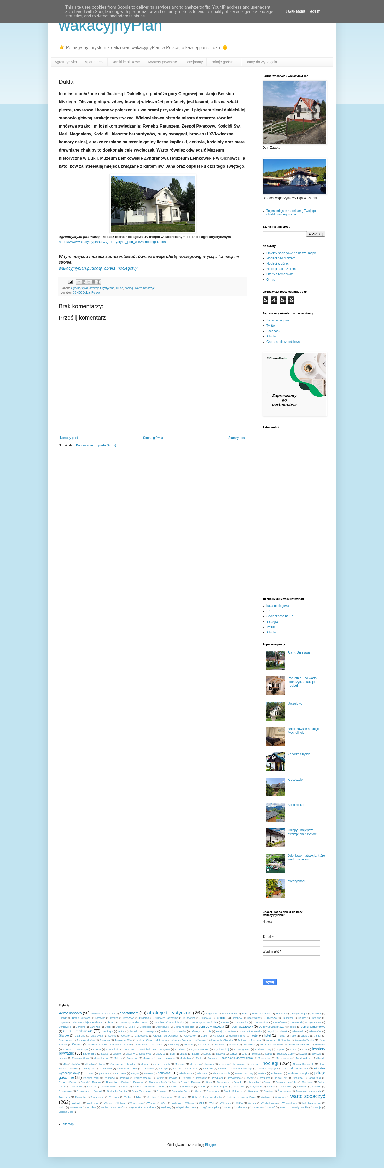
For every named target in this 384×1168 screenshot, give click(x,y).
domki (293, 1026)
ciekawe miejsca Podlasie (87, 1022)
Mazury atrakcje (166, 1058)
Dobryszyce (162, 1026)
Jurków (242, 1040)
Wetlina (121, 1102)
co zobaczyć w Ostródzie (203, 1022)
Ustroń (231, 1096)
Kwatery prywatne (162, 62)
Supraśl (271, 1086)
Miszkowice (116, 1064)
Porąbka (125, 1077)
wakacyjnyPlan (110, 25)
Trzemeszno (97, 1096)
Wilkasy (189, 1102)
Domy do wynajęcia (261, 62)
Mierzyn (212, 1058)
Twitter (271, 325)
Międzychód (296, 881)
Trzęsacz (114, 1096)
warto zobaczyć (144, 288)
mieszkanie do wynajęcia (237, 1057)
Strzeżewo (239, 1086)
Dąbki (108, 1026)
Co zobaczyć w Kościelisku (169, 1022)
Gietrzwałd (298, 1031)
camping (221, 1017)
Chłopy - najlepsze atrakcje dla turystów (302, 832)
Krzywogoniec (242, 1049)
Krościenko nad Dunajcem (155, 1049)
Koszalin (233, 1044)
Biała (244, 1013)
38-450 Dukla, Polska (86, 292)
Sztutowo (162, 1090)
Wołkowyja (76, 1107)
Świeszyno (213, 1090)
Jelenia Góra (144, 1040)
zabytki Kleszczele (186, 1107)
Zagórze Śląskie (299, 754)
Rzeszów (196, 1082)
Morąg (144, 1064)
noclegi (129, 288)
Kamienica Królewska (278, 1040)
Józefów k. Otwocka (222, 1040)
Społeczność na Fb (279, 616)
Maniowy (148, 1058)
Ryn (173, 1082)
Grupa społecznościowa (283, 342)
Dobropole (145, 1026)
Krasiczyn (82, 1049)
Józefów (201, 1040)
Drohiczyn (107, 1031)
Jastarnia (105, 1040)
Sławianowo (108, 1086)
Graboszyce (141, 1035)
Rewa (72, 1082)
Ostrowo (208, 1068)
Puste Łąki (281, 1077)
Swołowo (302, 1086)
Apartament (94, 62)
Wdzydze (77, 1102)
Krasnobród (112, 1049)
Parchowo (120, 1073)
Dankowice (65, 1026)
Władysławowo (269, 1102)
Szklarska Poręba (117, 1090)
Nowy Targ (90, 1068)
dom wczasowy (242, 1026)
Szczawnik (83, 1090)
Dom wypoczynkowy (271, 1026)
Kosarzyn (218, 1044)
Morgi (156, 1064)
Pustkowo (297, 1077)
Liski (172, 1053)
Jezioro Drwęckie (182, 1040)
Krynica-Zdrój (221, 1049)
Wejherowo (93, 1102)
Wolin (62, 1107)
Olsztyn (163, 1068)
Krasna (97, 1049)
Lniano (183, 1053)
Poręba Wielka (142, 1077)
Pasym (135, 1073)
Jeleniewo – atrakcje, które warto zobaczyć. (306, 857)
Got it (315, 12)
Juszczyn (256, 1040)
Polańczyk (109, 1077)
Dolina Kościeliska (183, 1026)
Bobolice (317, 1013)
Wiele (164, 1102)
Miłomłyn (90, 1064)
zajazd (227, 1107)
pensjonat (164, 1073)
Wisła (212, 1102)
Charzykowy (253, 1017)
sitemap (68, 1124)
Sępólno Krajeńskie (287, 1082)
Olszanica (148, 1068)
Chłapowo (287, 1017)
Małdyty (118, 1058)
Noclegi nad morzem (280, 258)
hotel (267, 1035)
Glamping (79, 1035)
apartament (128, 1013)
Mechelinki (185, 1058)
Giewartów (315, 1031)
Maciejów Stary (80, 1058)
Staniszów (187, 1086)
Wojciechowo (289, 1102)
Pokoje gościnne (224, 62)
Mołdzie (131, 1064)
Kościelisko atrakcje (271, 1044)
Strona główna (153, 438)
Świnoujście (284, 1090)
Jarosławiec (65, 1040)
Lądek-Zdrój (89, 1053)
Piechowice (185, 1073)
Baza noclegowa (277, 320)
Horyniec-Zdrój (237, 1035)
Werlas (108, 1102)
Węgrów (151, 1102)
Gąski (270, 1031)
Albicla (271, 336)
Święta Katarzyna (233, 1090)
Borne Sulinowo (299, 653)
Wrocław (91, 1107)
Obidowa (107, 1068)
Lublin (195, 1053)
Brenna (114, 1017)
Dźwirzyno (196, 1031)
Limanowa (145, 1053)
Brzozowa (128, 1017)
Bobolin (63, 1017)
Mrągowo (180, 1064)
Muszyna (224, 1064)
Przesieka (201, 1077)
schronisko (253, 1082)
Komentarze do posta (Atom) (96, 445)
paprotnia (104, 1073)
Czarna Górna (260, 1022)
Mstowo (209, 1064)
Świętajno (253, 1090)
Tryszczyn (64, 1096)
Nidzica (253, 1064)
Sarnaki (238, 1082)
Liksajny (130, 1053)
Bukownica (189, 1017)
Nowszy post (69, 438)
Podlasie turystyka (298, 1073)
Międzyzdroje (303, 1058)
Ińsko (293, 1035)
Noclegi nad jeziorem (281, 269)
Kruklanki (180, 1049)
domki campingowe (313, 1026)
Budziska (144, 1017)
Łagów (233, 1053)
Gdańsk (283, 1031)
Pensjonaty (194, 62)
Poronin (159, 1077)
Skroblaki (92, 1086)
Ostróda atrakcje (242, 1068)
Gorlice (112, 1035)
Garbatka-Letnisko (252, 1031)
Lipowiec (160, 1053)
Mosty (167, 1064)
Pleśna (262, 1073)
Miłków (76, 1064)
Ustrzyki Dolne (248, 1096)
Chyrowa (64, 1022)
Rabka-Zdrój (314, 1077)
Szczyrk (98, 1090)
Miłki (65, 1064)
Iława (281, 1035)
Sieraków (76, 1086)
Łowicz (303, 1053)
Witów (239, 1102)
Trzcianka (80, 1096)
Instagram (273, 622)
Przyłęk (249, 1077)
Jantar (317, 1035)
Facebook (273, 331)
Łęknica (256, 1053)
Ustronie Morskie (212, 1096)
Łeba (244, 1053)
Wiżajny (252, 1102)
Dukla (119, 288)
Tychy (127, 1096)
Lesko (104, 1053)
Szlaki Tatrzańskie (142, 1090)
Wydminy (166, 1107)
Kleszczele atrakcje (121, 1044)
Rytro (184, 1082)
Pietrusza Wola (221, 1073)
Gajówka (231, 1031)
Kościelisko (296, 805)
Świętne (268, 1090)
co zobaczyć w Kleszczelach (133, 1022)
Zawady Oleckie (299, 1107)
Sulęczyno (256, 1086)
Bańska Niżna (229, 1013)
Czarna (225, 1022)
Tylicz (139, 1096)
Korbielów (203, 1044)
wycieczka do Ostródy (113, 1107)
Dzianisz (166, 1031)
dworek (134, 1031)
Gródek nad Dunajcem (166, 1035)
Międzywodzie (284, 1058)
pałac (91, 1073)
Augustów (211, 1013)
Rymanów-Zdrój (158, 1082)
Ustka (195, 1096)
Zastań (271, 1107)
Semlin (267, 1082)
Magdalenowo (101, 1058)
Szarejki (316, 1086)
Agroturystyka (66, 62)
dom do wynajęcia (211, 1026)
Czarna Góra (241, 1022)
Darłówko (95, 1026)
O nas (270, 279)
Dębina (120, 1026)
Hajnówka (218, 1035)
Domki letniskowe (126, 62)
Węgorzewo (136, 1102)
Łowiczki (316, 1053)
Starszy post (237, 438)
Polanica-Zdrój (91, 1077)
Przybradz (217, 1077)
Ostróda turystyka (268, 1068)
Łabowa (220, 1053)
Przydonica (234, 1077)
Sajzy (209, 1082)
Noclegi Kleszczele (303, 1064)
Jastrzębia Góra (123, 1040)
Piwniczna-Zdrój (244, 1073)
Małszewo (132, 1058)
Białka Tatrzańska (261, 1013)
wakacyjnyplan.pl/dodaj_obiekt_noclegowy (98, 268)
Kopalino (188, 1044)
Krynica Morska (200, 1049)
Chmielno (316, 1017)
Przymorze (264, 1077)
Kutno (293, 1049)
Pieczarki (202, 1073)
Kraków (67, 1049)
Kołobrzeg (173, 1044)
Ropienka (111, 1082)
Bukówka (205, 1017)
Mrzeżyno (195, 1064)
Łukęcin (63, 1058)
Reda (62, 1082)
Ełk (209, 1031)
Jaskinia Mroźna (86, 1040)
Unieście (151, 1096)
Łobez (268, 1053)
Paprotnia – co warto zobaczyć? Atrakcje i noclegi (302, 681)
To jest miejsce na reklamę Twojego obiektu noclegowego (291, 212)
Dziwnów (181, 1031)
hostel (254, 1035)
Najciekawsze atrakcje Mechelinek (303, 730)
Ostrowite (192, 1068)
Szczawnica (65, 1090)
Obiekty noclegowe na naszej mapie (291, 253)
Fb (268, 611)
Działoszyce (149, 1031)
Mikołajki (320, 1058)
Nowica (74, 1068)
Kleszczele (295, 779)
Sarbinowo (223, 1082)
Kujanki (280, 1049)
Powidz (173, 1077)
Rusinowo (138, 1082)
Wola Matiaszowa (311, 1102)
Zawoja (317, 1107)
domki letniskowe (77, 1031)
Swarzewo (286, 1086)
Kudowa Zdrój (263, 1049)
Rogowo (96, 1082)
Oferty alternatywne (280, 274)
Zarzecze (257, 1107)
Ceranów (237, 1017)
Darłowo (80, 1026)
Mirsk (102, 1064)
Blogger (210, 1145)
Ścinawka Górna (181, 1090)
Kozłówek (320, 1044)
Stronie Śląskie (219, 1086)
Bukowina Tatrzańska (166, 1017)
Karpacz (77, 1044)
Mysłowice (239, 1064)
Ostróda (222, 1068)
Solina (124, 1086)
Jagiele (305, 1035)
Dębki (132, 1026)
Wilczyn (176, 1102)
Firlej (219, 1031)
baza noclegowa (277, 606)
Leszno (117, 1053)
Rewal (84, 1082)
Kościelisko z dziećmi (298, 1044)
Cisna (110, 1022)
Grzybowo (190, 1035)
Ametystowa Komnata (103, 1013)
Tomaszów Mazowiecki (308, 1090)
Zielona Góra (66, 1111)
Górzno (125, 1035)
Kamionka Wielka (304, 1040)
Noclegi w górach (278, 263)
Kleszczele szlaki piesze (149, 1044)
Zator (283, 1107)
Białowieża (282, 1013)
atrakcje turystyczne (101, 288)
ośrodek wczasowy (296, 1068)
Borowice (100, 1017)
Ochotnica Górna (127, 1068)
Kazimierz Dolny (97, 1044)
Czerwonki (296, 1022)
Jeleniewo (162, 1040)
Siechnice (307, 1082)
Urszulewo (295, 703)
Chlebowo (271, 1017)
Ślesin (198, 1090)
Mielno (199, 1058)
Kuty (304, 1049)
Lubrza (207, 1053)
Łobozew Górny (286, 1053)
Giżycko (64, 1035)
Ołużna (177, 1068)
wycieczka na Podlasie (143, 1107)
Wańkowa (280, 1096)
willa (201, 1102)
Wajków (265, 1096)
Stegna (202, 1086)
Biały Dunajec (299, 1013)
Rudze (125, 1082)
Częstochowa (314, 1022)
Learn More (295, 12)
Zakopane (241, 1107)
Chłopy (302, 1017)
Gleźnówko (97, 1035)
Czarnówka (279, 1022)
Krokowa (129, 1049)
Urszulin (182, 1096)
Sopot (136, 1086)
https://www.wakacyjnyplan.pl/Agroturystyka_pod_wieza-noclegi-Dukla (112, 242)
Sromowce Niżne (154, 1086)
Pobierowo (277, 1073)
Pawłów (148, 1073)
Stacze (172, 1086)
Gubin (204, 1035)
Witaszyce (226, 1102)
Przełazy (186, 1077)
